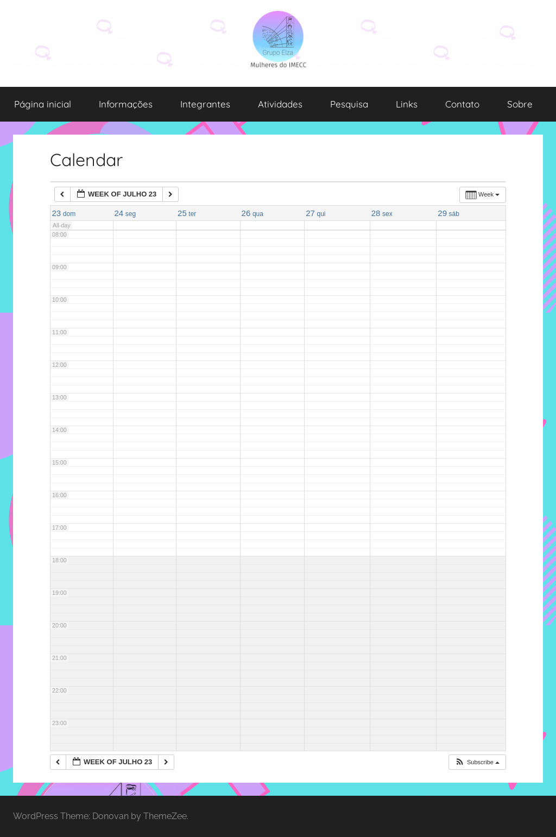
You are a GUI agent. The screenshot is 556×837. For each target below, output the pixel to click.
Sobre (520, 104)
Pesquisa (349, 104)
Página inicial (42, 104)
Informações (126, 104)
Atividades (280, 104)
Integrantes (205, 104)
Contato (462, 104)
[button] (477, 762)
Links (407, 104)
